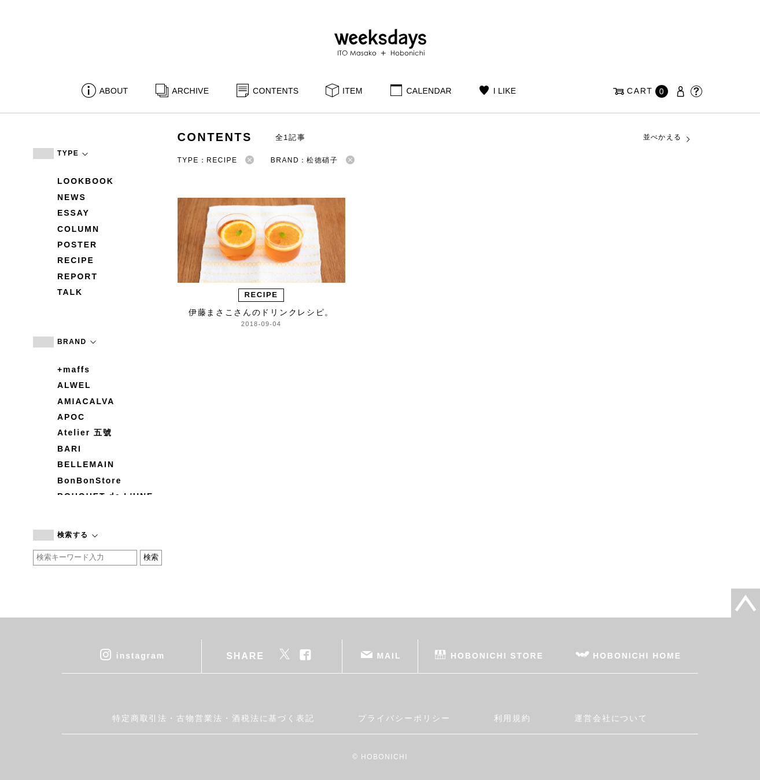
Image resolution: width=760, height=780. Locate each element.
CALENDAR (428, 90)
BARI (69, 448)
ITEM (352, 90)
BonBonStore (89, 480)
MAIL (389, 655)
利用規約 (512, 718)
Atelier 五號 (84, 432)
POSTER (77, 244)
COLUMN (78, 229)
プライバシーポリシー (404, 718)
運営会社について (611, 718)
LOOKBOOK (85, 181)
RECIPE (75, 260)
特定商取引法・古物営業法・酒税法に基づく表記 (213, 718)
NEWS (71, 197)
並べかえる (667, 137)
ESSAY (73, 212)
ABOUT (113, 90)
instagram (140, 655)
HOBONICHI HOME (637, 655)
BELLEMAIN (86, 464)
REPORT (77, 276)
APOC (71, 417)
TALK (70, 292)
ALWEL (74, 385)
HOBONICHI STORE (497, 655)
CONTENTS (275, 90)
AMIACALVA (86, 401)
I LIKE (504, 90)
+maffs (73, 369)
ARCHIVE (190, 90)
